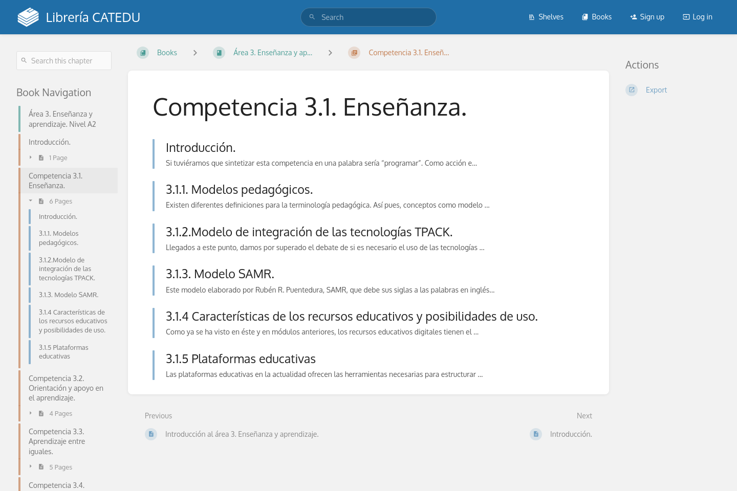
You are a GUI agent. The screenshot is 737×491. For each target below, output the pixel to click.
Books (596, 16)
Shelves (545, 16)
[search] (368, 17)
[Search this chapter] (64, 60)
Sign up (647, 16)
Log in (697, 16)
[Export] (673, 90)
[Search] (312, 17)
